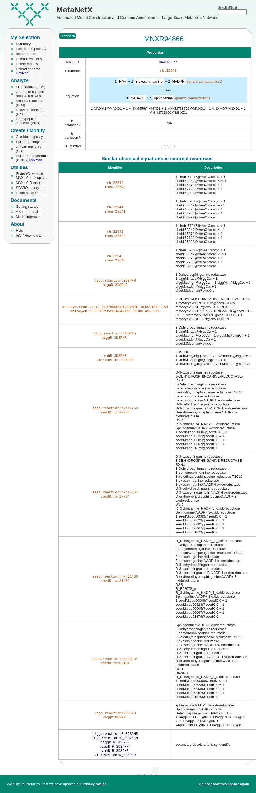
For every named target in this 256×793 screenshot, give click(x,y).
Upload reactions (29, 59)
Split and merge (28, 142)
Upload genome (28, 71)
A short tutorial (27, 212)
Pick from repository (31, 49)
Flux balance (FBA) (30, 87)
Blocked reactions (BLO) (29, 103)
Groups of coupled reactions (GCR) (30, 94)
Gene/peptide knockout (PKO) (28, 121)
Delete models (27, 64)
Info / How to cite (29, 236)
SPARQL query (27, 188)
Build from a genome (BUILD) (32, 158)
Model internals (27, 217)
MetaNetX (74, 9)
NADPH (178, 82)
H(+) (122, 82)
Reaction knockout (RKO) (30, 112)
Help (19, 230)
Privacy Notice (94, 784)
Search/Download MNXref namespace (31, 176)
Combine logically (29, 137)
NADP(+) (138, 99)
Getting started (27, 207)
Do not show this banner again (224, 784)
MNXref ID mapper (30, 183)
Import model (26, 54)
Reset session (27, 193)
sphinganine (163, 99)
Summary (23, 44)
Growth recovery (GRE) (28, 149)
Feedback (67, 36)
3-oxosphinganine (149, 82)
